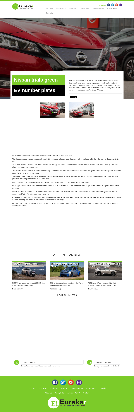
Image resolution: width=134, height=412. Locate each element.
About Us (48, 393)
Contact (86, 393)
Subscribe (49, 13)
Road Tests (73, 9)
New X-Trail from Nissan (25, 264)
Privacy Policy (60, 393)
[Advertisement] (67, 138)
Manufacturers (112, 9)
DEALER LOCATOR (103, 362)
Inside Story (85, 9)
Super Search (29, 362)
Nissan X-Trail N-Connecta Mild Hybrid (104, 265)
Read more (17, 289)
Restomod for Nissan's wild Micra (64, 265)
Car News (49, 9)
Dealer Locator (98, 9)
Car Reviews (61, 9)
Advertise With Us (74, 393)
